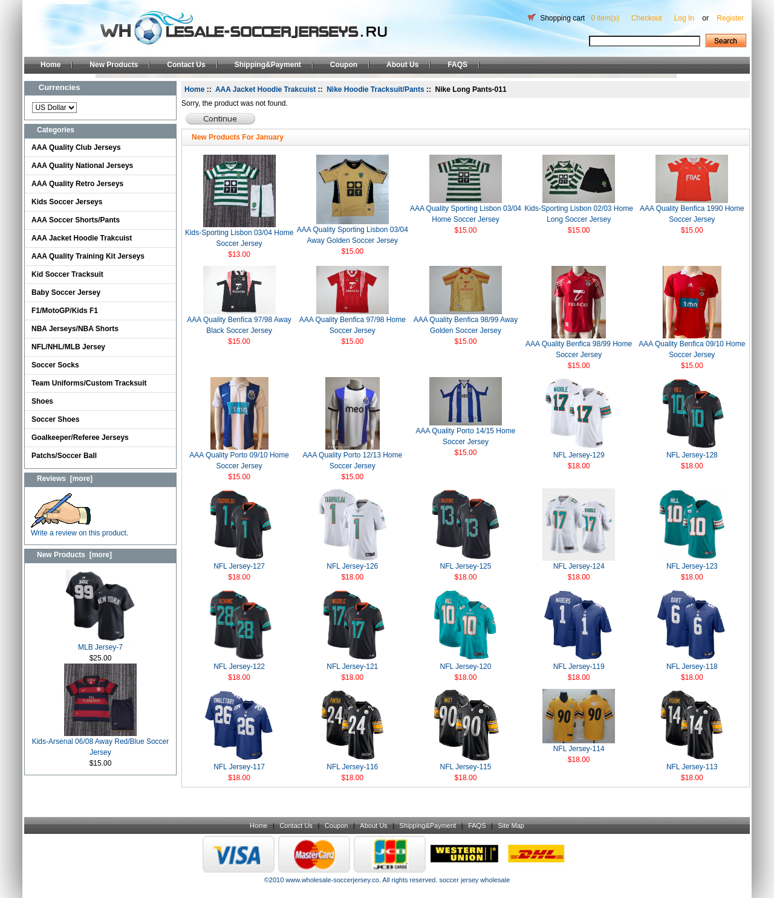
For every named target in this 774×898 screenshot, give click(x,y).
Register (730, 18)
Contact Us (186, 64)
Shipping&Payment (268, 64)
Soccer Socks (55, 365)
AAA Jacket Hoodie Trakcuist (81, 238)
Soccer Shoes (55, 419)
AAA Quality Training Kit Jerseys (88, 256)
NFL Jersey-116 (352, 767)
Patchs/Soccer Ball (64, 455)
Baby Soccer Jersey (65, 292)
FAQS (457, 64)
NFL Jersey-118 (692, 666)
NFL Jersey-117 (239, 767)
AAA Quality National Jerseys (82, 165)
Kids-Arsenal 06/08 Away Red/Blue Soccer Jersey (100, 743)
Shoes (42, 401)
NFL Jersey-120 (466, 666)
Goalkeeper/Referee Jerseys (80, 437)
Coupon (343, 64)
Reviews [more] (65, 478)
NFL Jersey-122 (239, 666)
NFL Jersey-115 (466, 767)
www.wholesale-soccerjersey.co (332, 879)
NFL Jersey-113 (692, 767)
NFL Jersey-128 (692, 455)
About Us (402, 64)
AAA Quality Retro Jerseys (77, 183)
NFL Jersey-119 (579, 666)
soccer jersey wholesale (474, 879)
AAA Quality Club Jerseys (76, 147)
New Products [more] (74, 555)
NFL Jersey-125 (466, 566)
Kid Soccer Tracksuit (67, 274)
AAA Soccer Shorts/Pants (75, 220)
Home (50, 64)
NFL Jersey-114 (579, 749)
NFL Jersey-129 (579, 455)
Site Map (511, 825)
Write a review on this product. (79, 529)
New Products (113, 64)
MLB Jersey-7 (100, 643)
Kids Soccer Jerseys (66, 202)
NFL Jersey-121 (352, 666)
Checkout (646, 18)
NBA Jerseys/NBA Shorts (75, 329)
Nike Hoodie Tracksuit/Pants (375, 89)
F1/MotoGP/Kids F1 (64, 310)
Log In (684, 18)
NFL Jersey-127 (239, 566)
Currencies (59, 87)
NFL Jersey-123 (692, 566)
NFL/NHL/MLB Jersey (68, 347)
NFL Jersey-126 (352, 566)
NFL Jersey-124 (579, 566)
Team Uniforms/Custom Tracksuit (89, 383)
